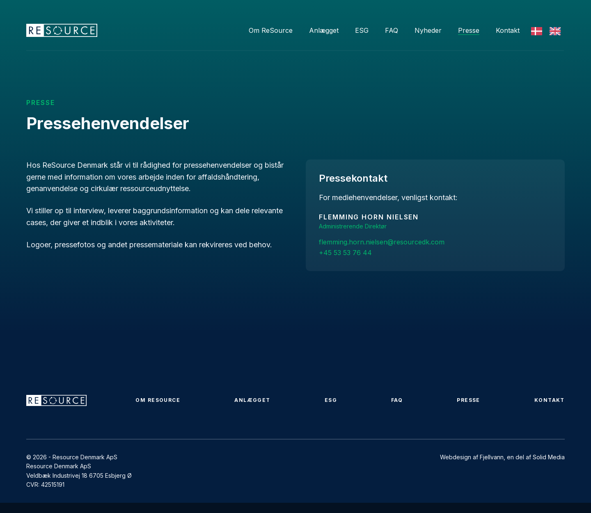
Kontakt (508, 30)
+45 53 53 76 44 (345, 253)
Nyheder (428, 30)
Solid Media (549, 457)
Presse (468, 30)
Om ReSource (271, 30)
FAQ (391, 30)
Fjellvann (492, 457)
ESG (362, 30)
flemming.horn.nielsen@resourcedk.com (381, 242)
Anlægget (324, 30)
